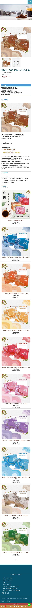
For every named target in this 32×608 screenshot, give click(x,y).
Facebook (23, 606)
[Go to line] (29, 604)
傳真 (4, 584)
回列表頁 (16, 560)
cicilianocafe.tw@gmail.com (12, 586)
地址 (4, 588)
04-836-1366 (8, 582)
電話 (4, 582)
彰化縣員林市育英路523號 (11, 588)
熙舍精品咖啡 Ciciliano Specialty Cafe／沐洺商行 (7, 2)
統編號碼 (5, 580)
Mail (4, 586)
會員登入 (9, 606)
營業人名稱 (5, 578)
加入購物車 (16, 604)
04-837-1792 (8, 584)
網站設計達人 (8, 601)
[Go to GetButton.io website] (29, 606)
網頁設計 (3, 601)
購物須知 (16, 606)
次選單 (16, 25)
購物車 (3, 606)
